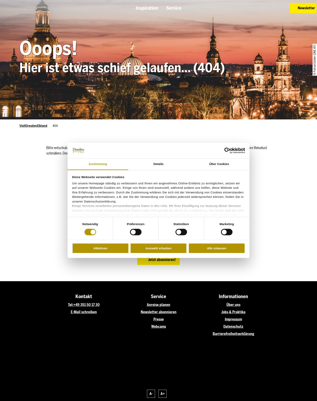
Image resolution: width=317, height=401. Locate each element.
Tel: (70, 305)
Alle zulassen (216, 248)
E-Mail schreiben (84, 312)
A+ (163, 394)
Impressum (233, 319)
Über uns (233, 305)
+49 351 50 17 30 (86, 305)
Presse (158, 319)
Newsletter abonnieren (158, 312)
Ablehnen (100, 248)
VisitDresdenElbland (33, 126)
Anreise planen (158, 305)
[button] (258, 8)
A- (151, 394)
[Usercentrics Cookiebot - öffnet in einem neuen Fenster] (227, 151)
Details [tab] (158, 164)
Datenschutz (233, 326)
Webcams (158, 326)
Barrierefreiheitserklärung (233, 334)
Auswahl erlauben (158, 248)
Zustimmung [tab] (98, 164)
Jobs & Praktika (233, 312)
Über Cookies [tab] (219, 164)
